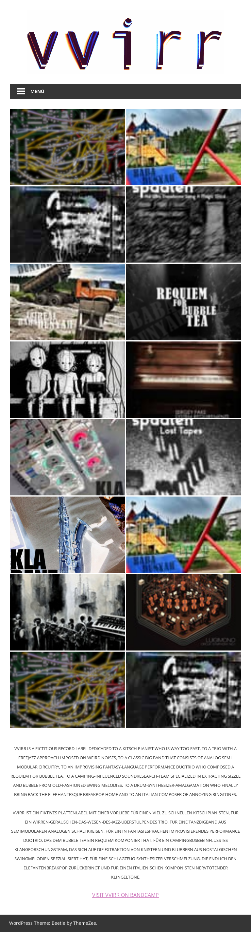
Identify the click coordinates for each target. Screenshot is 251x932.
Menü (37, 91)
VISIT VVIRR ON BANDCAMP (125, 895)
